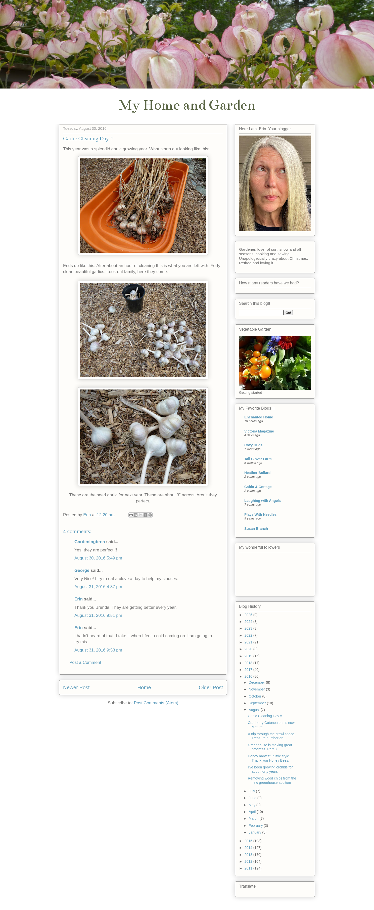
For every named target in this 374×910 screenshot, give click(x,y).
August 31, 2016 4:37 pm (98, 586)
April (253, 812)
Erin (78, 599)
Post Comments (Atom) (156, 703)
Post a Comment (85, 662)
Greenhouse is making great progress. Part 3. (270, 747)
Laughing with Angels (262, 501)
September (258, 703)
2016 (249, 676)
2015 (249, 841)
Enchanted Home (258, 417)
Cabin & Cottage (258, 487)
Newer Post (76, 687)
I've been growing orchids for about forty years (270, 769)
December (257, 682)
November (257, 689)
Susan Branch (256, 529)
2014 (249, 848)
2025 (249, 615)
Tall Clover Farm (258, 459)
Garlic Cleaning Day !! (265, 716)
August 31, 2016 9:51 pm (98, 615)
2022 (249, 635)
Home (144, 687)
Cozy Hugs (253, 445)
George (81, 570)
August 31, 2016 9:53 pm (98, 650)
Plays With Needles (260, 514)
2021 (249, 642)
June (253, 798)
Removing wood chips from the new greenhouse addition (272, 780)
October (255, 696)
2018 (249, 663)
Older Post (211, 687)
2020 (249, 649)
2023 (249, 628)
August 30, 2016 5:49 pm (98, 558)
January (255, 832)
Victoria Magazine (259, 431)
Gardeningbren (89, 541)
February (256, 826)
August (254, 710)
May (252, 805)
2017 (249, 670)
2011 (249, 868)
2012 (249, 861)
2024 (249, 622)
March (254, 818)
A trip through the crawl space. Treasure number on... (271, 736)
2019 (249, 656)
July (252, 791)
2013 (249, 855)
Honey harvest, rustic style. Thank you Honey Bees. (269, 758)
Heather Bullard (257, 473)
